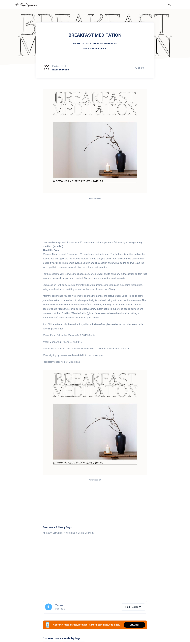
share (139, 67)
